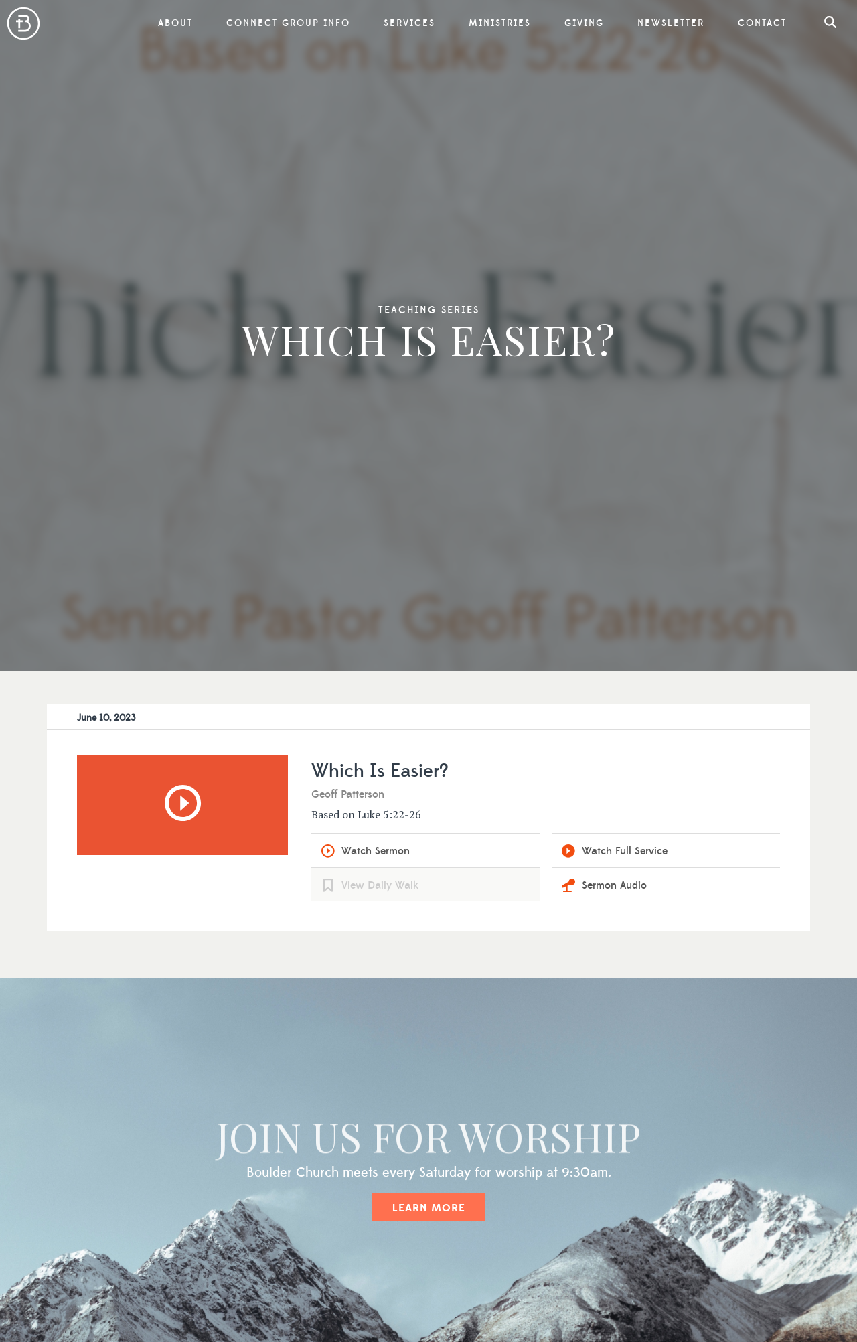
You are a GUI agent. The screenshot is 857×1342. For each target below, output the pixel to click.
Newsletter (670, 23)
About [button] (175, 23)
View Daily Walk (379, 885)
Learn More (428, 1208)
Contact (762, 23)
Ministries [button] (500, 23)
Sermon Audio (614, 885)
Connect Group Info (288, 23)
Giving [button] (584, 23)
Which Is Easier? (379, 771)
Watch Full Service (625, 851)
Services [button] (409, 23)
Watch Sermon (375, 851)
